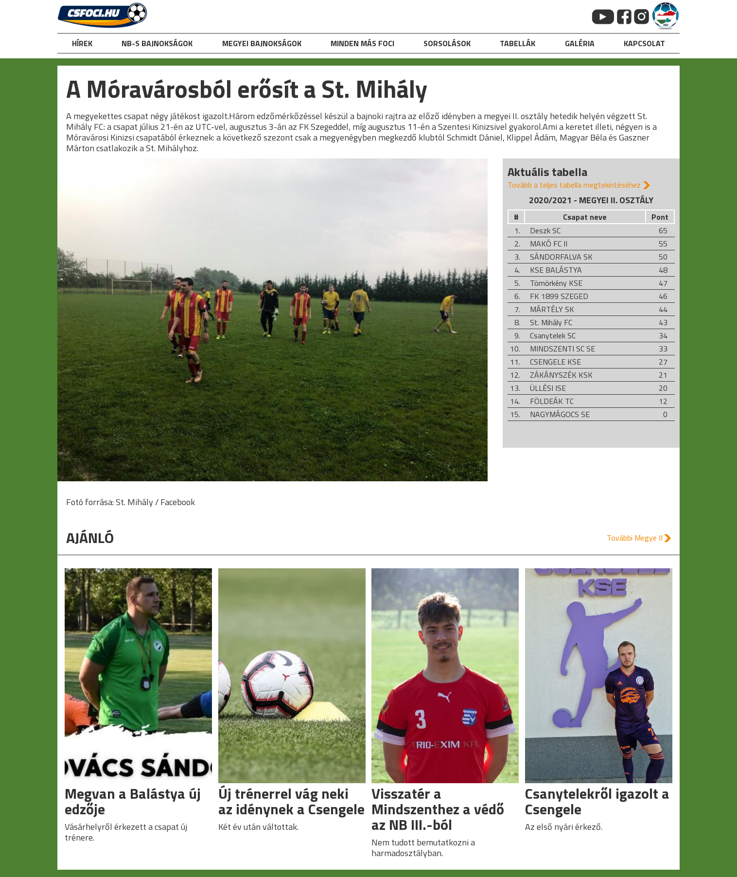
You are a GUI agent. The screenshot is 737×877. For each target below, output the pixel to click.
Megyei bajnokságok (261, 43)
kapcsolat (644, 43)
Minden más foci (362, 43)
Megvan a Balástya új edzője (133, 801)
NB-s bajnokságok (157, 43)
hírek (82, 43)
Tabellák (517, 43)
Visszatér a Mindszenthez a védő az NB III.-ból (437, 809)
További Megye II (635, 538)
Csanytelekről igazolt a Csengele (597, 801)
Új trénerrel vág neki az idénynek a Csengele (291, 801)
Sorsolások (447, 43)
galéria (580, 43)
